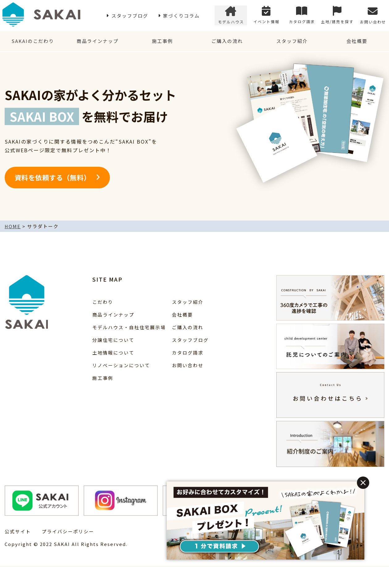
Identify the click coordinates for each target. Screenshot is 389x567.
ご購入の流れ (227, 41)
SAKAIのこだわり (32, 41)
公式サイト (18, 532)
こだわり (102, 303)
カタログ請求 (302, 15)
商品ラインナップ (97, 41)
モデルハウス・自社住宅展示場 (129, 328)
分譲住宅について (113, 341)
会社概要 (356, 41)
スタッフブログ (129, 15)
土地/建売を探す (337, 15)
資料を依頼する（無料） (53, 178)
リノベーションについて (121, 366)
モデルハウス (231, 15)
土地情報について (113, 353)
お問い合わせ (373, 15)
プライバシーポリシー (68, 532)
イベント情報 (266, 15)
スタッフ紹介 (291, 41)
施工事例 (162, 41)
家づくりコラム (181, 15)
